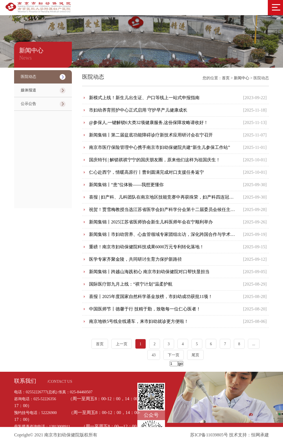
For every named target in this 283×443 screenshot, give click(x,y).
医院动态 (28, 77)
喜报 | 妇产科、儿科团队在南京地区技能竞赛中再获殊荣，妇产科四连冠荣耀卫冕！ (170, 197)
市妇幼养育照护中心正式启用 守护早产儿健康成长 (138, 110)
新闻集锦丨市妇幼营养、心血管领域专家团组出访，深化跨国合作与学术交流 (164, 234)
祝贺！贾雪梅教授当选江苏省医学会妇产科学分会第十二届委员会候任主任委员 (166, 209)
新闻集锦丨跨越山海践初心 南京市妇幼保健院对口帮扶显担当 (149, 271)
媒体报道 (28, 90)
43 (154, 355)
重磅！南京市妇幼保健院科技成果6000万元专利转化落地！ (146, 246)
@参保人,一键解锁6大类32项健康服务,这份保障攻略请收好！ (148, 122)
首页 (226, 78)
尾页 (195, 355)
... (253, 344)
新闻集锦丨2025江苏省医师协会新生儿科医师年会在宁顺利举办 (151, 222)
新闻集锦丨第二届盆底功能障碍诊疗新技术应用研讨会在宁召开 (151, 135)
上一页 (121, 344)
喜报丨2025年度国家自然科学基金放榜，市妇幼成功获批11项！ (151, 296)
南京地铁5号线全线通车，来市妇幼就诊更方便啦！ (138, 321)
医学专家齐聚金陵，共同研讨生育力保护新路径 (135, 259)
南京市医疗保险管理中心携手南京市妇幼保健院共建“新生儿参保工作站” (159, 147)
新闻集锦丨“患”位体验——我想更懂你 (126, 184)
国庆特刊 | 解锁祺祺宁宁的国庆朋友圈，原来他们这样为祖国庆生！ (154, 159)
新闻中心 (242, 78)
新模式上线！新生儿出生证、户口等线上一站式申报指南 (144, 97)
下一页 (173, 355)
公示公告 (28, 104)
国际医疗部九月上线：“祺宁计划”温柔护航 (130, 284)
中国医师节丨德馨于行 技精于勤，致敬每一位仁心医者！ (145, 309)
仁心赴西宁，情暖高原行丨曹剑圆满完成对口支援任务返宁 (146, 172)
